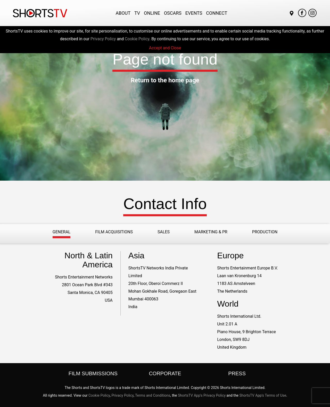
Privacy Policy (103, 38)
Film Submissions (93, 373)
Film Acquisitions (114, 231)
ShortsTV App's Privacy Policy (202, 395)
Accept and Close (165, 47)
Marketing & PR (210, 231)
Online (152, 13)
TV (137, 13)
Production (264, 231)
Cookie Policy (137, 38)
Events (193, 13)
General (61, 231)
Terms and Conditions (152, 395)
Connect (216, 13)
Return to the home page (165, 80)
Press (237, 373)
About (123, 13)
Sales (164, 231)
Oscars (173, 13)
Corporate (165, 373)
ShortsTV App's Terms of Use (263, 395)
